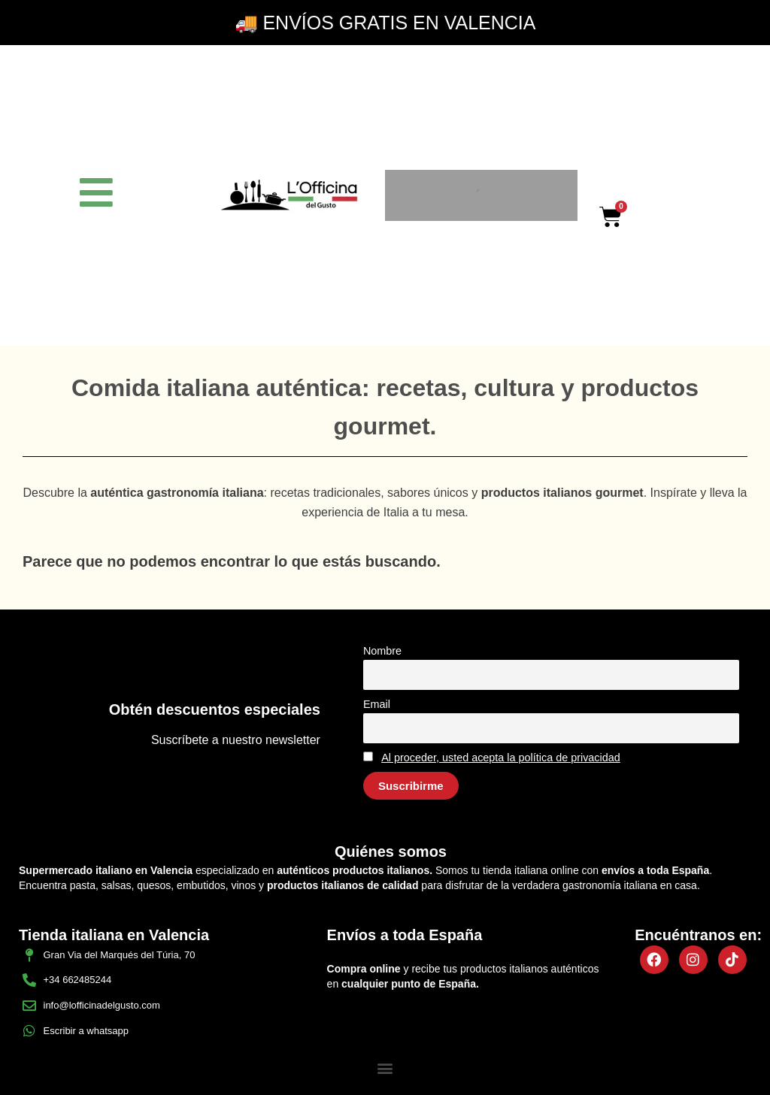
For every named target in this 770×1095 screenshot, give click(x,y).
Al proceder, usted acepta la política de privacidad (500, 758)
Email (376, 704)
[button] (385, 1067)
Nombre (382, 651)
